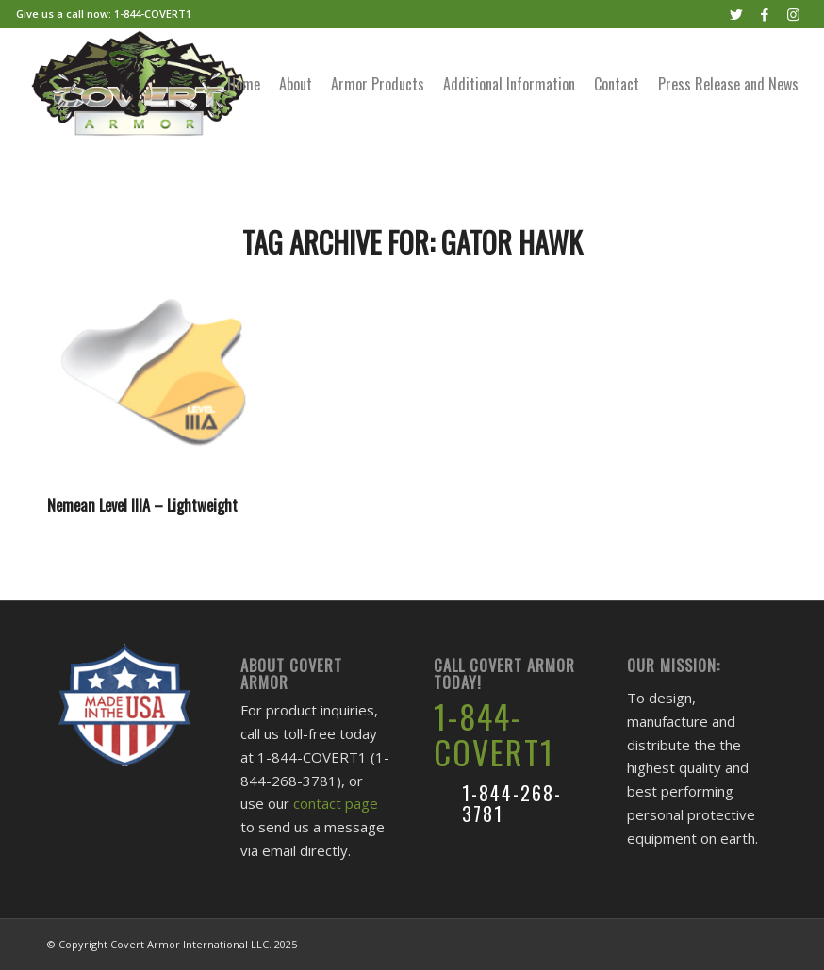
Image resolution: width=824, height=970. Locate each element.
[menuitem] (244, 84)
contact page (335, 803)
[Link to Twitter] (736, 14)
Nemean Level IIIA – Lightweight (142, 505)
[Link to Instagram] (794, 14)
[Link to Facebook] (765, 14)
